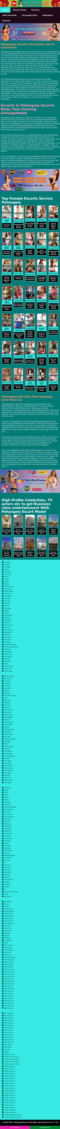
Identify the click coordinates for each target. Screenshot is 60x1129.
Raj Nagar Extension (10, 644)
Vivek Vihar (7, 763)
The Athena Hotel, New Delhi (6, 531)
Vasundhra (7, 681)
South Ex (6, 719)
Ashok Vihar (7, 787)
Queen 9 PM (53, 1122)
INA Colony (7, 1049)
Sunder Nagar (8, 724)
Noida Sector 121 (9, 972)
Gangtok (6, 799)
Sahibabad (7, 649)
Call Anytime (15, 1127)
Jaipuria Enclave (8, 666)
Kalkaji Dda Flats (9, 911)
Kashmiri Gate (8, 780)
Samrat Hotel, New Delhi (42, 531)
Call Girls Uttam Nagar (41, 305)
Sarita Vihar (7, 712)
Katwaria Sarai (8, 734)
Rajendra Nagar (8, 962)
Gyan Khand (7, 637)
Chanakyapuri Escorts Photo (19, 335)
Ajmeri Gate (7, 572)
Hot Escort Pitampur (30, 388)
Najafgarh (7, 775)
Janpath (6, 894)
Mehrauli (6, 690)
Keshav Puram (8, 921)
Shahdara (7, 758)
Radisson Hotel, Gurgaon (30, 553)
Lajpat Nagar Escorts (30, 252)
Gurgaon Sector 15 (9, 1071)
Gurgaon (6, 569)
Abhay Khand (8, 632)
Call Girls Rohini (18, 386)
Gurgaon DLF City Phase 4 (11, 1064)
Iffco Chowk (7, 819)
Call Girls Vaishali (18, 277)
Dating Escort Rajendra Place (6, 279)
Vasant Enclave (8, 913)
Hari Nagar (7, 836)
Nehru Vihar (7, 952)
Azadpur (6, 579)
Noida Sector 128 (9, 974)
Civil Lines (7, 860)
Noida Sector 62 (8, 1020)
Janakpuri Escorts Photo (30, 305)
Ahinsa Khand (8, 654)
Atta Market (7, 804)
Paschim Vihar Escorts (53, 360)
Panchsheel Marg (9, 959)
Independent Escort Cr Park (7, 308)
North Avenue (8, 1044)
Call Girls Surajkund (53, 332)
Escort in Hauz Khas (30, 361)
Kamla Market (8, 620)
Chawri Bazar (8, 833)
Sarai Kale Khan (8, 710)
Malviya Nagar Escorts (6, 360)
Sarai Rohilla (7, 782)
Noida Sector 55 (8, 1015)
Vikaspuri (6, 727)
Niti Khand (7, 634)
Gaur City (7, 627)
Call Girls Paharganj (6, 252)
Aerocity (6, 21)
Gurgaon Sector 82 (9, 1107)
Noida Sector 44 (8, 1003)
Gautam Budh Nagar (10, 807)
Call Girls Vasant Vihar (53, 387)
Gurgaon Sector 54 (9, 1100)
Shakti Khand (8, 656)
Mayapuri (7, 935)
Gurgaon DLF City (9, 1054)
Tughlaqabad (8, 751)
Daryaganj (7, 562)
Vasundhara (7, 688)
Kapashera (7, 622)
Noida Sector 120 (9, 969)
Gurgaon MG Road (9, 1066)
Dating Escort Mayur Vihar (41, 361)
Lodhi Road (7, 736)
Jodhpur (6, 797)
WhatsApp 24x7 (45, 1127)
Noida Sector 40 (8, 1001)
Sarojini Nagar (8, 715)
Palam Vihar (7, 700)
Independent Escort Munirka (54, 253)
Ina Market (7, 884)
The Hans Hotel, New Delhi (30, 531)
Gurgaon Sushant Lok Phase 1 (13, 1114)
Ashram (6, 576)
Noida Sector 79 (8, 1039)
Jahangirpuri (7, 608)
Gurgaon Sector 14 (9, 1069)
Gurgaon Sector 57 (9, 1105)
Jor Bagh (6, 906)
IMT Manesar (8, 1047)
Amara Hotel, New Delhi (18, 531)
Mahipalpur (47, 15)
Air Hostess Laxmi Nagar (41, 225)
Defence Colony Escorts (7, 334)
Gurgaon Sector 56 (9, 1102)
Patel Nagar (7, 845)
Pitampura (7, 702)
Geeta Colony (8, 593)
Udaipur (6, 790)
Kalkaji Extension (9, 916)
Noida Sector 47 (8, 1005)
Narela (6, 942)
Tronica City (7, 661)
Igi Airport (7, 882)
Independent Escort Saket (18, 361)
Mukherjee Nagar (9, 729)
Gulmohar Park (8, 879)
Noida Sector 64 (8, 1025)
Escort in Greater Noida (53, 278)
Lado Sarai (7, 926)
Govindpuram (8, 630)
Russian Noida (19, 10)
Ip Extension (7, 831)
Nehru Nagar (8, 947)
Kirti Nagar (7, 841)
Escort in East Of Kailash (41, 334)
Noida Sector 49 (8, 1008)
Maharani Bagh (8, 746)
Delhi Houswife (9, 15)
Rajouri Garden (8, 765)
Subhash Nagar (8, 722)
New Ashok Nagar (9, 756)
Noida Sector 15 (8, 986)
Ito (5, 889)
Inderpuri (6, 1052)
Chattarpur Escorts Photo (42, 389)
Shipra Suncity (8, 625)
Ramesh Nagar (8, 964)
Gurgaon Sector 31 (9, 1083)
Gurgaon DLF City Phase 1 (11, 1056)
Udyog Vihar (7, 826)
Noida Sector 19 (8, 993)
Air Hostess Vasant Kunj (18, 253)
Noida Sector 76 (8, 1037)
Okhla (5, 698)
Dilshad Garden (8, 591)
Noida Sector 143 (9, 981)
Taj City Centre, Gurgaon (6, 553)
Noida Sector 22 (8, 996)
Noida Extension (9, 809)
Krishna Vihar (8, 671)
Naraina (6, 843)
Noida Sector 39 (8, 998)
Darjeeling (7, 802)
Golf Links (7, 877)
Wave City (7, 659)
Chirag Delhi (7, 858)
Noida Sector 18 (8, 991)
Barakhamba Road (9, 855)
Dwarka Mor (7, 870)
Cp (5, 862)
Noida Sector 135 (9, 976)
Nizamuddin (7, 732)
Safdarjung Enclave (9, 739)
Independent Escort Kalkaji (54, 306)
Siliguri (6, 795)
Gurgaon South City (10, 1110)
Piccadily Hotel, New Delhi (42, 553)
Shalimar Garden (9, 676)
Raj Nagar (7, 686)
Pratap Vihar (7, 668)
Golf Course (7, 872)
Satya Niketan (8, 717)
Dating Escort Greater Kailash (30, 334)
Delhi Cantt (7, 867)
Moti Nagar (7, 938)
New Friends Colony (10, 695)
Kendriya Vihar (8, 918)
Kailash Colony (8, 909)
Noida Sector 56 (8, 1018)
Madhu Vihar (7, 928)
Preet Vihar (7, 705)
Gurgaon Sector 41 (9, 1085)
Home (5, 10)
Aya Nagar (7, 741)
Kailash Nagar (8, 615)
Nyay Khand (7, 639)
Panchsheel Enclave (10, 957)
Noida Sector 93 (8, 1042)
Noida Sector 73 (8, 1030)
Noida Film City (8, 967)
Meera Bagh (7, 773)
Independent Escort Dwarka (18, 226)
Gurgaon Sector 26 (9, 1081)
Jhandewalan (8, 901)
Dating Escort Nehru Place (53, 226)
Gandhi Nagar (8, 753)
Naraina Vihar (8, 940)
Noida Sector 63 (8, 1023)
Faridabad (7, 564)
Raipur (6, 792)
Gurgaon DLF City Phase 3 (11, 1061)
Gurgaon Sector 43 (9, 1088)
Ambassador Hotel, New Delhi (18, 554)
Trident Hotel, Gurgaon (53, 531)
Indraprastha (8, 838)
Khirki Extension (9, 923)
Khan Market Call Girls (41, 252)
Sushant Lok (7, 824)
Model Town (7, 777)
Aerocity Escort (7, 225)
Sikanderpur (7, 829)
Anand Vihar (7, 574)
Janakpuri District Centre (11, 891)
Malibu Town (7, 930)
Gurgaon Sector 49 (9, 1095)
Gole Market (7, 596)
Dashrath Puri (8, 768)
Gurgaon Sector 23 (9, 1078)
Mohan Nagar (8, 651)
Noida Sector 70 (8, 1027)
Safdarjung (7, 848)
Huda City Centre (9, 816)
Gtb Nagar (7, 603)
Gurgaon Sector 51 (9, 1098)
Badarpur (7, 581)
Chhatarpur (7, 748)
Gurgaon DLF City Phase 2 (11, 1059)
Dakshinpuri (7, 865)
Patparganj (7, 874)
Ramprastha (7, 678)
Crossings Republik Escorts (41, 278)
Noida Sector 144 (9, 984)
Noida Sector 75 (8, 1035)
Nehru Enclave (8, 945)
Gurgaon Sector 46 (9, 1090)
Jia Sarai (6, 904)
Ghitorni (6, 744)
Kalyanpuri (7, 618)
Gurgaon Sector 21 (9, 1073)
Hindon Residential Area (11, 647)
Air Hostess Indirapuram (30, 278)
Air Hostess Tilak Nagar (18, 304)
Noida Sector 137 (9, 979)
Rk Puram (7, 707)
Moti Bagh (7, 693)
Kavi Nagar (7, 642)
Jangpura (6, 610)
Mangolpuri (7, 933)
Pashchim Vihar (8, 770)
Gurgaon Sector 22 (9, 1076)
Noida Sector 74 (8, 1032)
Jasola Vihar (7, 896)
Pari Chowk (7, 812)
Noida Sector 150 (9, 988)
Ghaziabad (7, 567)
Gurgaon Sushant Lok (10, 1112)
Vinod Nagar (7, 761)
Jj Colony (6, 613)
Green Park (7, 601)
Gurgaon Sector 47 (9, 1093)
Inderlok (6, 605)
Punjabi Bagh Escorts (6, 387)
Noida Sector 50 (8, 1013)
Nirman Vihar (8, 955)
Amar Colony (8, 850)
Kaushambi (7, 683)
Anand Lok (7, 853)
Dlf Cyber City (8, 814)
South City (7, 821)
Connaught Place (29, 15)
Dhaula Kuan (8, 589)
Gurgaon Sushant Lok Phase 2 (13, 1117)
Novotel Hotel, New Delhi (53, 553)
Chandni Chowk (8, 586)
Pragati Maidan (8, 950)
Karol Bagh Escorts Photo (30, 225)
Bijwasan (6, 584)
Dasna (6, 664)
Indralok (6, 887)
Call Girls (35, 10)
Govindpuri (7, 598)
